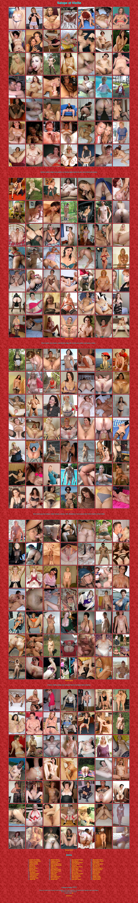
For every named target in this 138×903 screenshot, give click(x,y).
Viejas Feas (32, 869)
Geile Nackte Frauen (56, 865)
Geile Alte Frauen (76, 879)
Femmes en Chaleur (34, 859)
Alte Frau (74, 865)
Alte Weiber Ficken (56, 869)
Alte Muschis (54, 862)
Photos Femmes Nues (35, 861)
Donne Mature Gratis (77, 862)
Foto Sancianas (33, 871)
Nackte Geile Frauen (98, 861)
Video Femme (54, 868)
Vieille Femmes (34, 875)
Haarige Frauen (97, 878)
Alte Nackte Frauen (98, 859)
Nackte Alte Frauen (56, 871)
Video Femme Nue (56, 876)
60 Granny (32, 865)
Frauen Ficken (96, 879)
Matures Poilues (55, 859)
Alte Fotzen (54, 875)
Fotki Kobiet (75, 878)
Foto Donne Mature (98, 868)
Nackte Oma (54, 879)
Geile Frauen (54, 872)
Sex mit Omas (96, 872)
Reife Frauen (75, 868)
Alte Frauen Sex (76, 875)
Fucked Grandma (34, 873)
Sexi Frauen (75, 872)
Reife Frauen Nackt (98, 864)
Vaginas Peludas (33, 864)
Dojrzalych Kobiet (97, 869)
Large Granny (96, 871)
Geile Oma (53, 866)
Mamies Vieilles (33, 868)
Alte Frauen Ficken (77, 871)
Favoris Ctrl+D (69, 167)
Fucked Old (96, 873)
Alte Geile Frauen (76, 876)
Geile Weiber (75, 861)
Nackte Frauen (96, 876)
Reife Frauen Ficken (56, 864)
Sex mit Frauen (55, 878)
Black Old (32, 879)
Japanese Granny (55, 861)
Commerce (69, 895)
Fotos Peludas (75, 864)
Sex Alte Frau (96, 865)
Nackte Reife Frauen (77, 866)
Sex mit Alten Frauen (77, 859)
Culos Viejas (75, 869)
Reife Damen (96, 862)
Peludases (32, 872)
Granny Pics (96, 875)
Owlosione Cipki (33, 862)
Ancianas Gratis (34, 878)
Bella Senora (33, 876)
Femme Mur (32, 866)
